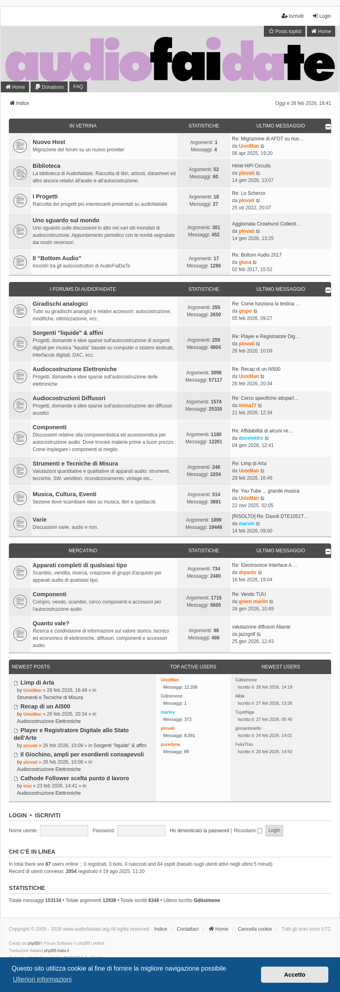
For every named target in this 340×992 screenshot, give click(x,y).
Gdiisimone (207, 900)
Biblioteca (46, 166)
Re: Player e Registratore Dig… (266, 336)
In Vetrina (82, 126)
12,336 (190, 687)
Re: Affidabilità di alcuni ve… (262, 431)
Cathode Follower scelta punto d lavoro (71, 778)
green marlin (253, 601)
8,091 (189, 735)
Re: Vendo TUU (249, 594)
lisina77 (248, 405)
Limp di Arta (34, 682)
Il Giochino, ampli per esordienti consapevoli (79, 754)
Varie (39, 519)
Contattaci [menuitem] (188, 929)
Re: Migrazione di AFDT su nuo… (268, 139)
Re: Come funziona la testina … (266, 304)
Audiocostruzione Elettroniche (75, 369)
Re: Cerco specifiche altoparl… (265, 398)
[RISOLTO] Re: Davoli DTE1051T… (270, 516)
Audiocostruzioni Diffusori (69, 398)
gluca (245, 262)
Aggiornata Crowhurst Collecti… (266, 224)
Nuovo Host (49, 142)
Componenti (49, 427)
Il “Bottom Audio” (57, 258)
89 (186, 751)
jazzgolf (247, 634)
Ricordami (248, 830)
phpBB (34, 943)
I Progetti (45, 196)
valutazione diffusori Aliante (261, 627)
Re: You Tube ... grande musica (265, 491)
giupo (245, 311)
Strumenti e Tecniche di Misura (75, 463)
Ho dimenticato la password (199, 830)
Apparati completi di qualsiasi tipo (80, 565)
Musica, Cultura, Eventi (64, 494)
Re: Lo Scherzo (248, 193)
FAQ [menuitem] (78, 87)
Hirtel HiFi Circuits (251, 166)
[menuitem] (284, 31)
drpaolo (248, 572)
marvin (247, 523)
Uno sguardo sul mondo (66, 220)
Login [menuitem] (321, 16)
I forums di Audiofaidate (83, 289)
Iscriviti (47, 815)
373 (187, 719)
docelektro (251, 438)
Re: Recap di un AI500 (256, 369)
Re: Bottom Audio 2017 (257, 255)
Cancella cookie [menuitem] (255, 929)
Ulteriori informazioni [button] (42, 979)
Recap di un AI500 (42, 706)
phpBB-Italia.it (56, 950)
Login (18, 815)
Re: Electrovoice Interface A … (265, 565)
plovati (247, 173)
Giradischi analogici (60, 304)
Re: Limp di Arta (249, 463)
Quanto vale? (51, 623)
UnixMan (249, 146)
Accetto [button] (294, 974)
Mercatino (82, 550)
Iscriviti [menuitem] (293, 16)
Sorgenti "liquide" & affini (68, 333)
